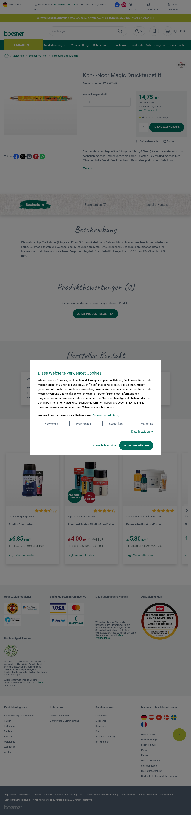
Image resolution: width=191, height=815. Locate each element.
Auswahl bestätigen (105, 445)
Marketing (143, 423)
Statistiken (112, 423)
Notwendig (48, 423)
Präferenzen (80, 423)
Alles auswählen (136, 445)
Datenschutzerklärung (105, 415)
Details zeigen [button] (142, 431)
